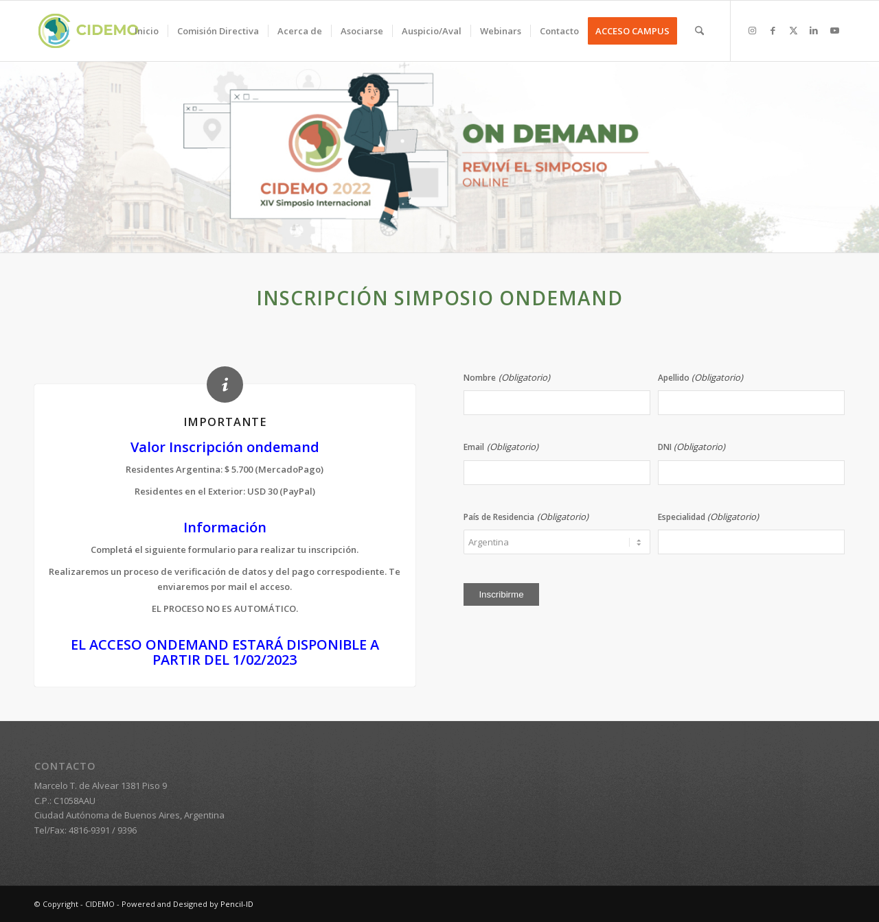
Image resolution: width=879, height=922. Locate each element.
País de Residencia (526, 517)
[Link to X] (793, 30)
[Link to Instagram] (752, 30)
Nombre (506, 377)
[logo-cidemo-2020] (88, 31)
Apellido (700, 377)
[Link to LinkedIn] (813, 30)
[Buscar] (699, 31)
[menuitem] (147, 31)
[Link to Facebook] (772, 30)
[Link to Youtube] (834, 30)
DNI (691, 447)
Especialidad (708, 517)
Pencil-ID (236, 904)
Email (501, 447)
